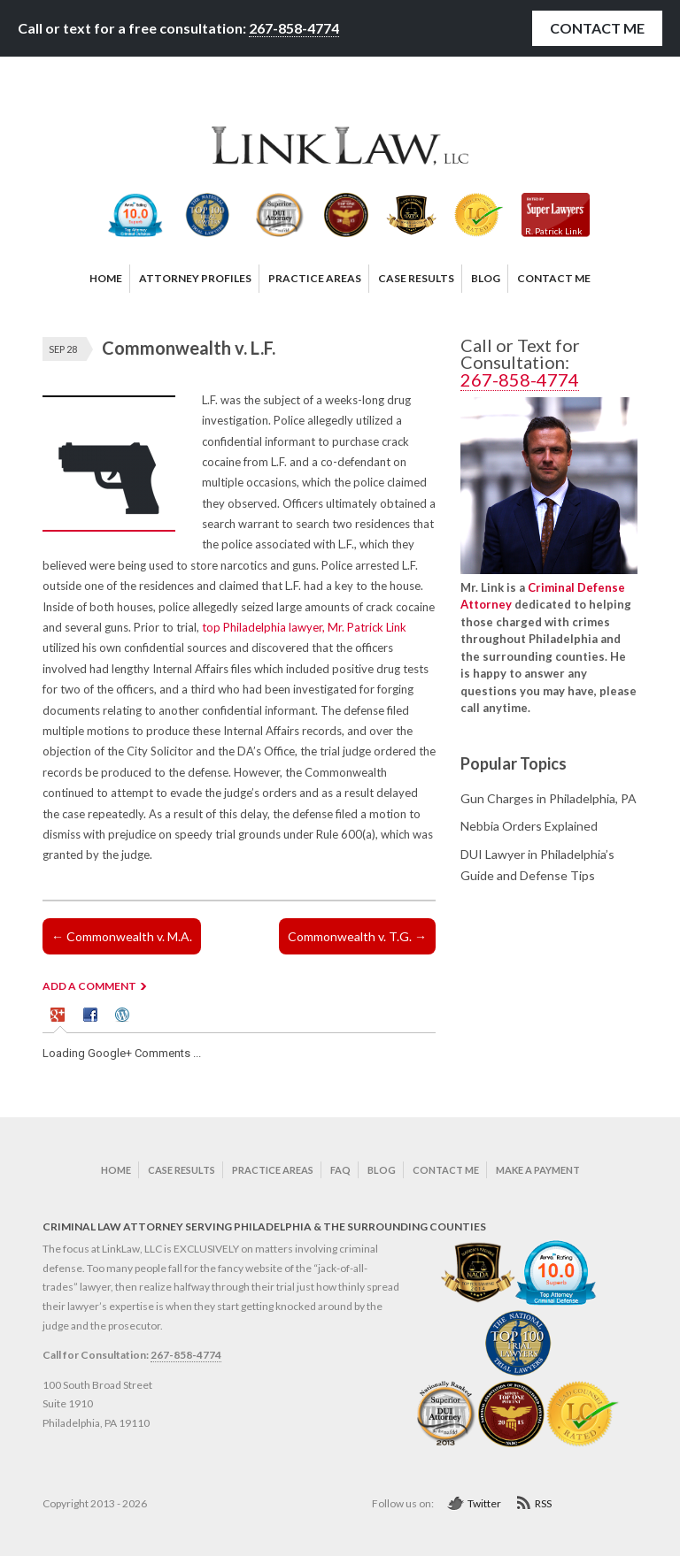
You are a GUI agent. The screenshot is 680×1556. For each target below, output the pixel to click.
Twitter (484, 1503)
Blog (381, 1170)
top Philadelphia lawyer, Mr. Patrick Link (304, 627)
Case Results (181, 1170)
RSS (543, 1503)
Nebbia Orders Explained (529, 825)
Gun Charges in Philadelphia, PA (548, 798)
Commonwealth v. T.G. (357, 936)
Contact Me (597, 27)
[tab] (60, 1017)
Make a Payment (538, 1170)
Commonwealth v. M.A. (121, 936)
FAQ (340, 1170)
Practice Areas (272, 1170)
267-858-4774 (294, 27)
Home (116, 1170)
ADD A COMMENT (89, 986)
